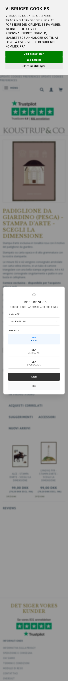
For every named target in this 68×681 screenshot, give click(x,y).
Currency (14, 330)
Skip (34, 386)
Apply (34, 376)
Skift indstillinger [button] (34, 66)
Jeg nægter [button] (34, 59)
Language (14, 314)
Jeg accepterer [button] (34, 53)
